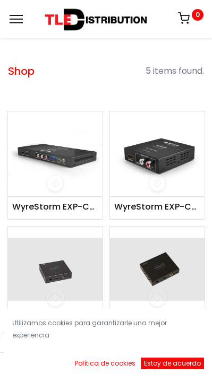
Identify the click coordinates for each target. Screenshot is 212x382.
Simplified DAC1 (45, 322)
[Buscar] (70, 364)
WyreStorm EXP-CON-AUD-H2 (157, 207)
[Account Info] (177, 364)
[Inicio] (35, 364)
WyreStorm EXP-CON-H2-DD (55, 207)
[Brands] (142, 364)
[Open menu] (106, 366)
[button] (55, 183)
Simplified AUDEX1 (151, 322)
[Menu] (16, 19)
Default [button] (162, 342)
